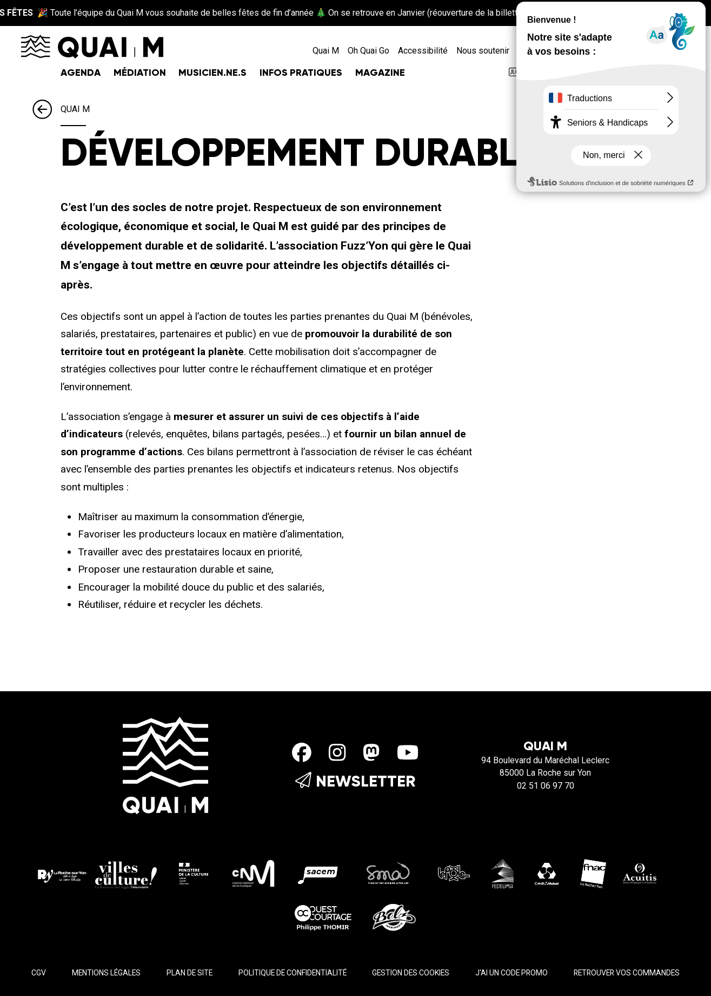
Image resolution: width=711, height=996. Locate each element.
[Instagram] (337, 753)
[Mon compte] (661, 50)
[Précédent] (46, 110)
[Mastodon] (371, 753)
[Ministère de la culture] (194, 873)
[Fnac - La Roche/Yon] (593, 873)
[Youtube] (407, 753)
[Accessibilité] (643, 50)
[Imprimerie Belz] (394, 916)
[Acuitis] (639, 873)
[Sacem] (319, 873)
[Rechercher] (624, 50)
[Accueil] (92, 46)
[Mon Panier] (680, 50)
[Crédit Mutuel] (547, 873)
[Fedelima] (502, 873)
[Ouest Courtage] (323, 916)
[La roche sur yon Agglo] (97, 873)
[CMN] (253, 873)
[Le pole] (453, 873)
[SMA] (389, 873)
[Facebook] (301, 753)
